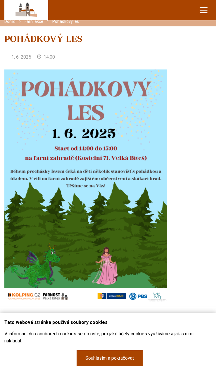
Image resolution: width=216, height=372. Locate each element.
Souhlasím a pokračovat (109, 358)
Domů (9, 21)
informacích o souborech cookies (42, 334)
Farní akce (34, 21)
